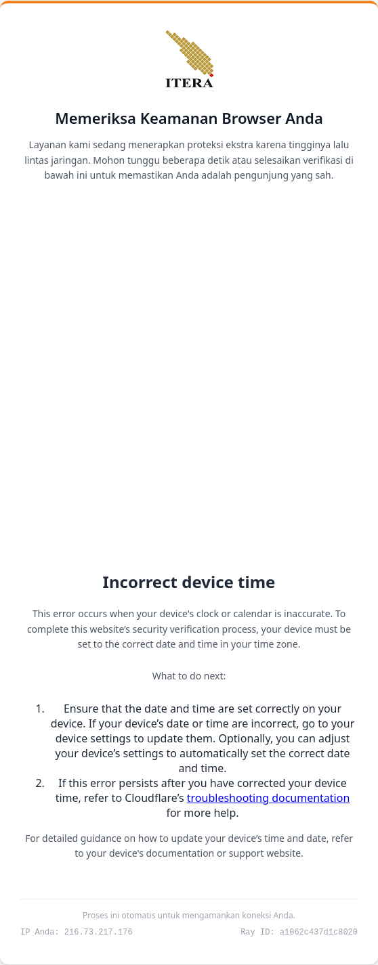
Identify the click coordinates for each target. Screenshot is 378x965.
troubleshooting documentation (268, 797)
